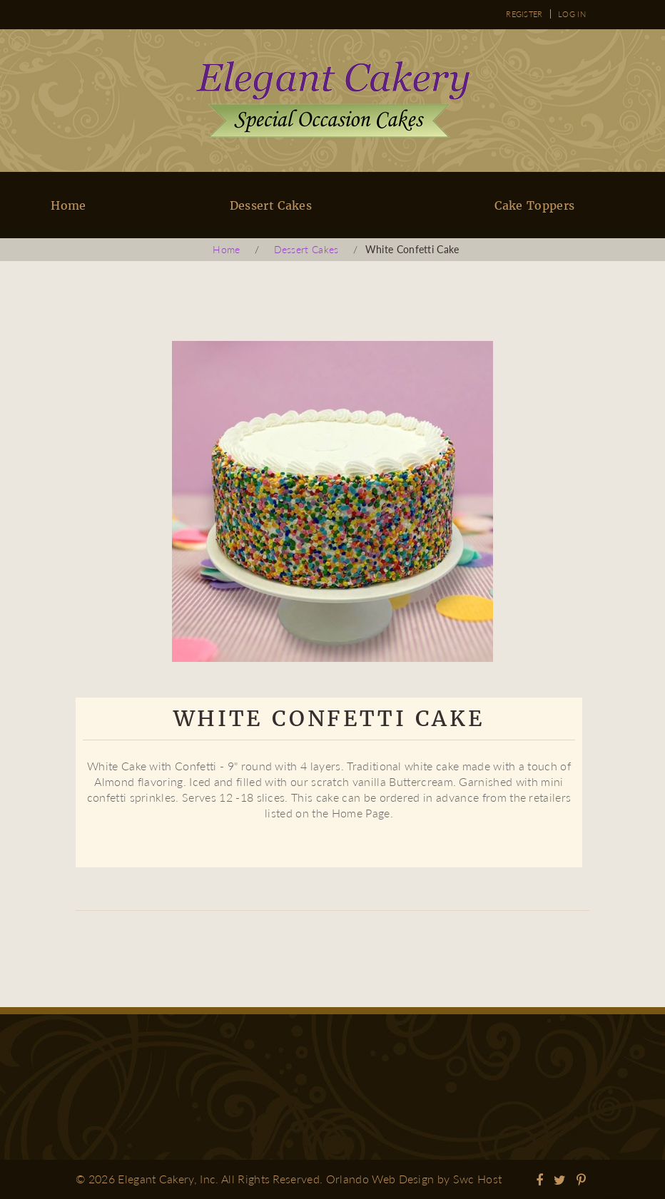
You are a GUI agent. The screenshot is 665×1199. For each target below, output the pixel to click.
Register (524, 14)
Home (68, 205)
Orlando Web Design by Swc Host (414, 1178)
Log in (572, 14)
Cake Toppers (534, 205)
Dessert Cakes (271, 205)
